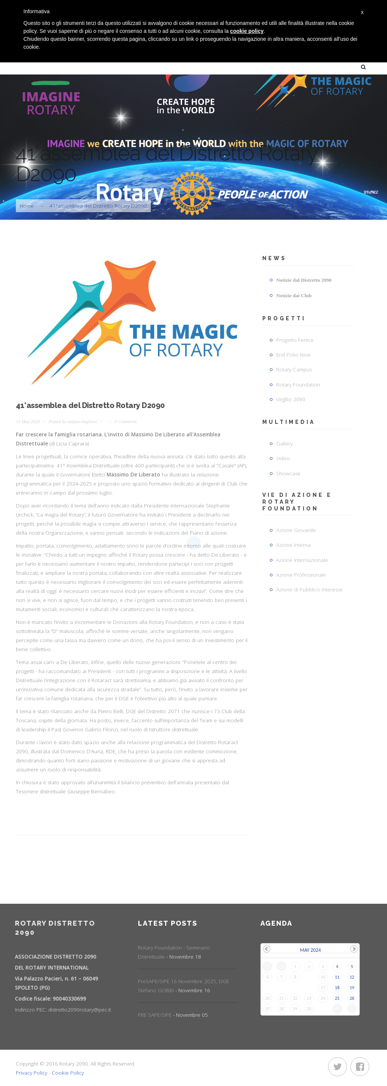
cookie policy (247, 31)
